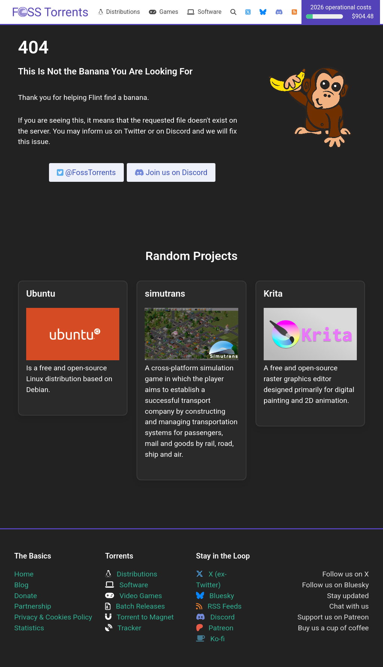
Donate (25, 595)
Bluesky (215, 595)
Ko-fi (210, 638)
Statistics (29, 628)
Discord (215, 617)
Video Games (133, 595)
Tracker (123, 628)
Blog (21, 585)
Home (24, 574)
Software (204, 11)
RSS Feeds (219, 606)
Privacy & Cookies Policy (53, 617)
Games (163, 11)
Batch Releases (135, 606)
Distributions (119, 11)
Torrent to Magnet (139, 617)
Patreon (214, 628)
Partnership (32, 606)
